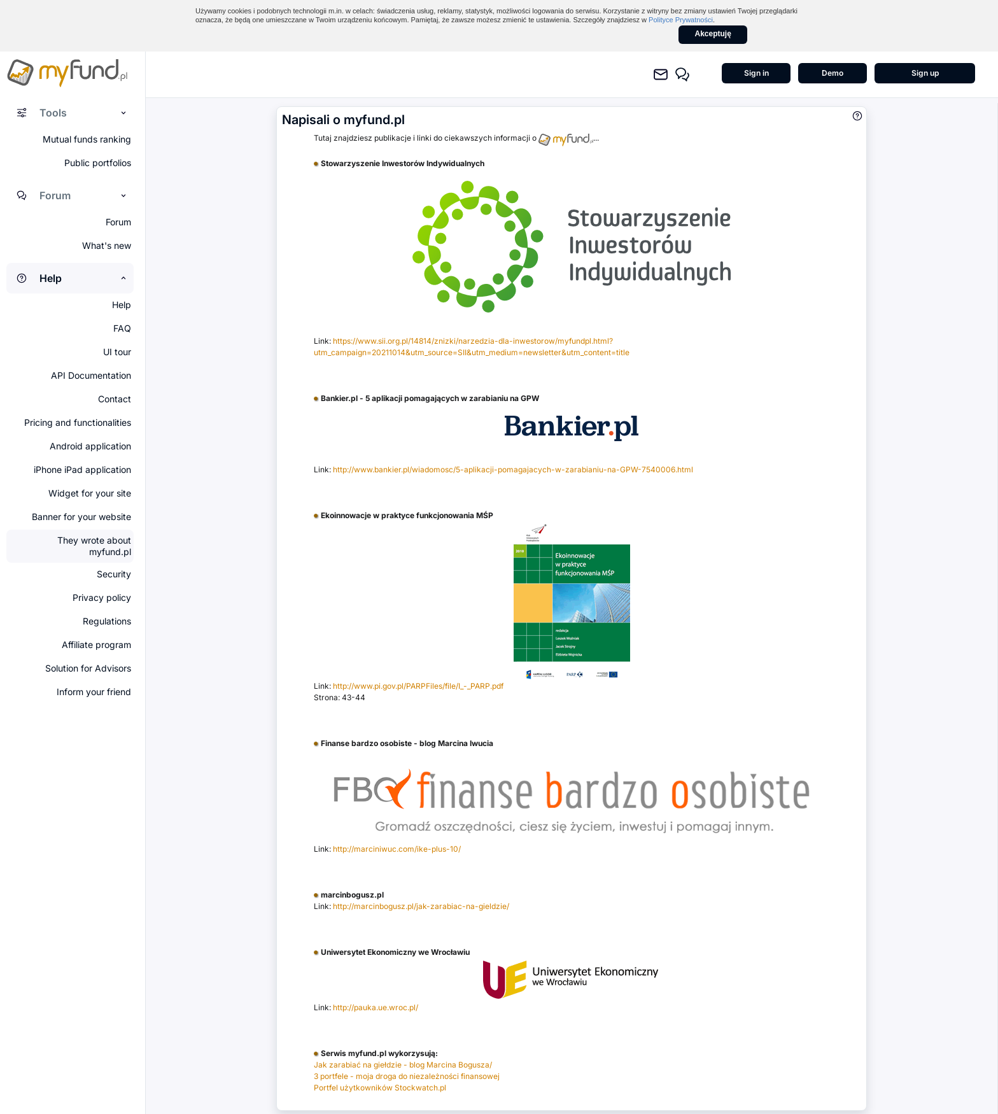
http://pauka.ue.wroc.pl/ (375, 1007)
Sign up (925, 73)
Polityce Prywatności (681, 20)
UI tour (117, 351)
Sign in (756, 73)
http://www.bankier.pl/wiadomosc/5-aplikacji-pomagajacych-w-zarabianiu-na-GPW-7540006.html (513, 469)
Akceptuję (713, 33)
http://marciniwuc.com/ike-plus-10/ (397, 849)
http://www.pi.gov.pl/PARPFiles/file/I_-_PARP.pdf (418, 686)
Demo (832, 73)
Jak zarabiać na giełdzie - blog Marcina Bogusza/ (403, 1064)
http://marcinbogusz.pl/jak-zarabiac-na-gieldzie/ (421, 906)
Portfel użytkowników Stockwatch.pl (380, 1087)
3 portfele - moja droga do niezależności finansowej (407, 1076)
